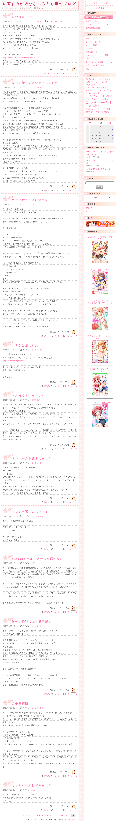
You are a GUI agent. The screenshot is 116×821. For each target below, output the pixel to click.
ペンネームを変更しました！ (33, 458)
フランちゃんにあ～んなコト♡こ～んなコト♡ (100, 337)
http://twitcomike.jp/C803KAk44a (17, 361)
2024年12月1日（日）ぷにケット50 (100, 163)
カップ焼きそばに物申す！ (32, 199)
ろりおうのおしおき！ (99, 270)
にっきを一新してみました (32, 785)
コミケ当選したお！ (27, 345)
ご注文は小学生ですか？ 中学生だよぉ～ (100, 370)
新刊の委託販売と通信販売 (32, 621)
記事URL (47, 73)
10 (51, 815)
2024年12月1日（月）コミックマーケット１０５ (100, 154)
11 (55, 815)
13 (62, 815)
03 (90, 123)
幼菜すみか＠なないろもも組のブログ (39, 4)
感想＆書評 (36, 400)
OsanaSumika (71, 819)
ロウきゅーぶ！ (23, 16)
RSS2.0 (89, 211)
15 (69, 815)
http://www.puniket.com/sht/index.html (19, 58)
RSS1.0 (89, 208)
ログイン (100, 8)
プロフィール (91, 21)
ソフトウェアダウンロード (97, 24)
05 (110, 123)
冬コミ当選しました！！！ (32, 511)
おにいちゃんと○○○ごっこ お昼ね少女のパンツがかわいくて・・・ (100, 303)
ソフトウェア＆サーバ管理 (97, 55)
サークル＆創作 (37, 21)
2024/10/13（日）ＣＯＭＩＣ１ (100, 170)
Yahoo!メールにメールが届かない (37, 558)
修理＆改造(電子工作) (95, 65)
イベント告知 (93, 45)
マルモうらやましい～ (28, 395)
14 (66, 815)
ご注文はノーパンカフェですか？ (100, 238)
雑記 (33, 204)
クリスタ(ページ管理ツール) (99, 62)
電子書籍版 (20, 703)
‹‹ (24, 815)
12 (58, 815)
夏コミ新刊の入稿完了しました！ (37, 82)
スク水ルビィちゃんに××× (100, 402)
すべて (90, 38)
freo (88, 58)
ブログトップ (100, 3)
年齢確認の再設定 (93, 28)
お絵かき (90, 48)
